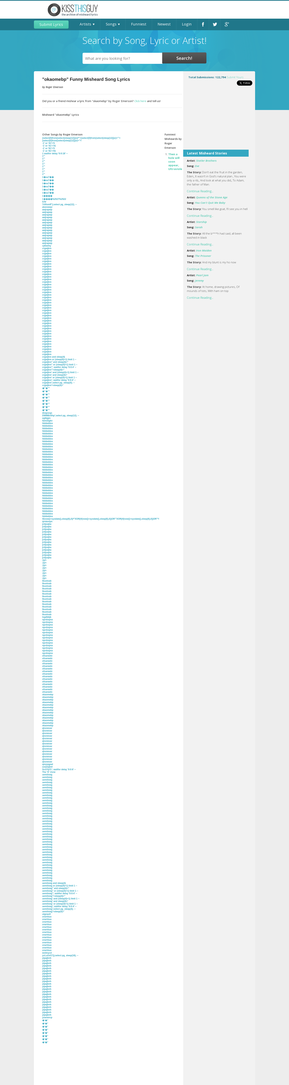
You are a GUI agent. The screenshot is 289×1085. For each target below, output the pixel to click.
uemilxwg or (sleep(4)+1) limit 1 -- (59, 885)
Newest (164, 24)
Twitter (214, 24)
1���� (47, 196)
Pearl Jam (202, 275)
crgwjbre (46, 248)
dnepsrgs (47, 413)
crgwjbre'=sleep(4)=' (52, 385)
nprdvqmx (47, 619)
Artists (85, 24)
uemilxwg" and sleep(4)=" (55, 888)
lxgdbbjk (46, 617)
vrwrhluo (47, 916)
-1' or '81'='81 (49, 151)
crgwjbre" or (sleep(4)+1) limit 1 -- (59, 364)
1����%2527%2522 (54, 199)
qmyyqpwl (47, 764)
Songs (111, 24)
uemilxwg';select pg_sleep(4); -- (59, 909)
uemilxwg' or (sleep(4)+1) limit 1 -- (60, 904)
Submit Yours (235, 77)
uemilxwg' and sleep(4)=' (55, 901)
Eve (197, 166)
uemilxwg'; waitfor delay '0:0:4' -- (59, 906)
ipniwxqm (47, 521)
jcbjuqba (46, 524)
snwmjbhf (47, 767)
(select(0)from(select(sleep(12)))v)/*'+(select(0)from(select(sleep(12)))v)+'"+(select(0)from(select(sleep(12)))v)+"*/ (81, 139)
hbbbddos (47, 423)
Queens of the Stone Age (211, 197)
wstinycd (47, 953)
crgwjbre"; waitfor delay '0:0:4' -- (59, 367)
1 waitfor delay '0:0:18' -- (55, 153)
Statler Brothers (206, 160)
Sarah (199, 227)
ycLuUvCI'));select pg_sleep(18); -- (60, 955)
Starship (201, 222)
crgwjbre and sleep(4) (53, 357)
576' (44, 202)
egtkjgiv (46, 418)
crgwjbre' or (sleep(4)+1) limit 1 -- (59, 377)
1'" (43, 156)
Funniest (138, 24)
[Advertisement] (219, 120)
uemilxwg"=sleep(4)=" (53, 896)
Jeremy (199, 280)
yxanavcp (47, 1017)
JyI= (44, 560)
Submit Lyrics (51, 24)
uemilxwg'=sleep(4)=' (53, 911)
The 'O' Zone (48, 772)
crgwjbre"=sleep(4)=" (53, 369)
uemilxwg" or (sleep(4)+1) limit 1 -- (60, 891)
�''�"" (46, 388)
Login (187, 24)
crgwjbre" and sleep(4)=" (55, 362)
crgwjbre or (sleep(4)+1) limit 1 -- (59, 359)
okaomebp (47, 694)
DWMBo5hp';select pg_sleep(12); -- (60, 415)
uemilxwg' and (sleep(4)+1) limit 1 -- (60, 898)
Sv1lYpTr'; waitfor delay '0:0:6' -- (59, 769)
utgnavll (46, 914)
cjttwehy (46, 245)
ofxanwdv (47, 656)
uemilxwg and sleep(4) (54, 883)
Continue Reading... (200, 191)
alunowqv (47, 207)
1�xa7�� (48, 177)
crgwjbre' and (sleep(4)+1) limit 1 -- (60, 372)
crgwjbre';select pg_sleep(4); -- (58, 382)
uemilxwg (47, 774)
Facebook (203, 24)
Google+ (226, 24)
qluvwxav (47, 728)
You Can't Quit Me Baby (210, 202)
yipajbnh (46, 958)
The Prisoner (203, 256)
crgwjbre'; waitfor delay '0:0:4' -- (59, 380)
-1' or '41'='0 (48, 143)
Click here (140, 101)
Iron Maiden (204, 250)
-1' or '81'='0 (48, 148)
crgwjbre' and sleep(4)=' (54, 375)
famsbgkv (47, 420)
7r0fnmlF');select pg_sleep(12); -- (59, 204)
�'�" (45, 1020)
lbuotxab (46, 581)
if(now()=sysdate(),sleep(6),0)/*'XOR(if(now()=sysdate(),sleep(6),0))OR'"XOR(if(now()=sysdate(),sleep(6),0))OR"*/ (100, 519)
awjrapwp (47, 209)
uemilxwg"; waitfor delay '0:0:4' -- (59, 893)
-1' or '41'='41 (49, 145)
